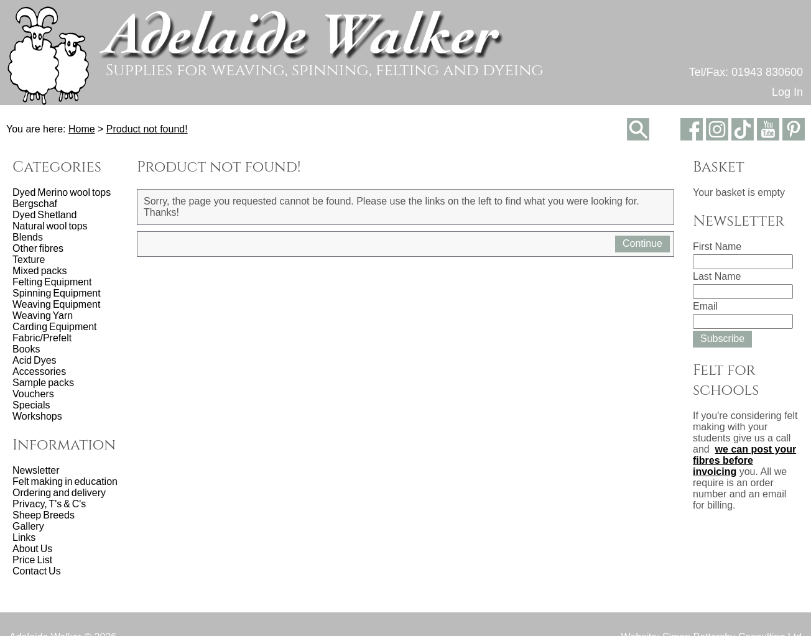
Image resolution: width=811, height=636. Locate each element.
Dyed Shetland (44, 215)
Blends (27, 237)
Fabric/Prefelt (42, 338)
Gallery (28, 526)
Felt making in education (65, 481)
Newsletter (36, 470)
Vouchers (33, 394)
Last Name (717, 276)
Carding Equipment (54, 326)
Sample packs (43, 382)
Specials (31, 405)
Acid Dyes (34, 360)
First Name (717, 246)
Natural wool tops (50, 226)
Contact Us (36, 571)
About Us (32, 548)
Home (81, 129)
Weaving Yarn (42, 315)
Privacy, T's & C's (49, 504)
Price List (32, 560)
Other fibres (37, 248)
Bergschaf (34, 203)
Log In (787, 92)
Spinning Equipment (56, 293)
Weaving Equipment (56, 304)
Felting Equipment (51, 282)
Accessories (39, 371)
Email (705, 306)
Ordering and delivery (59, 492)
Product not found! (147, 129)
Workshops (37, 416)
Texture (28, 259)
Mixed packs (39, 270)
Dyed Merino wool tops (61, 192)
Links (23, 537)
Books (26, 349)
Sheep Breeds (43, 515)
